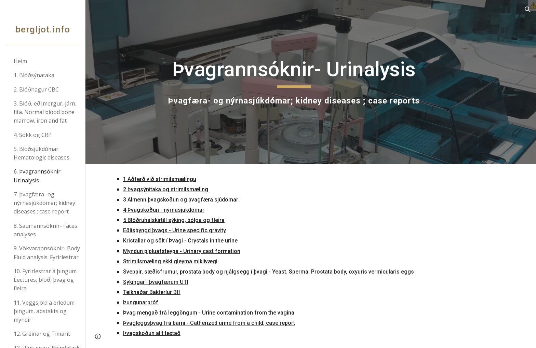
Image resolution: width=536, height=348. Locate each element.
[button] (528, 9)
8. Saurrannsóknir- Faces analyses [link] (45, 230)
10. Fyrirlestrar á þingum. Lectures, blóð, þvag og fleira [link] (46, 279)
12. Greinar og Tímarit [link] (42, 333)
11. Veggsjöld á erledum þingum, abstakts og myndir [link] (44, 311)
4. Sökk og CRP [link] (33, 135)
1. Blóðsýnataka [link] (34, 75)
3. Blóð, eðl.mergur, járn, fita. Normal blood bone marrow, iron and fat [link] (45, 112)
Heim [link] (20, 61)
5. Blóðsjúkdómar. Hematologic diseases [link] (41, 153)
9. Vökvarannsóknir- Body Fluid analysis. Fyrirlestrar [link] (47, 253)
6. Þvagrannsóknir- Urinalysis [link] (38, 176)
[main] (293, 82)
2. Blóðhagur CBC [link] (36, 89)
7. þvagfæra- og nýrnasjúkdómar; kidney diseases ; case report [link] (44, 203)
